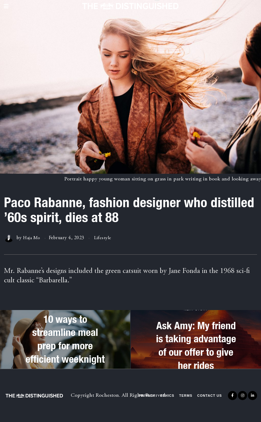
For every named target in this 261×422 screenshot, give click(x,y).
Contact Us (209, 395)
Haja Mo (32, 237)
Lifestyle (104, 237)
